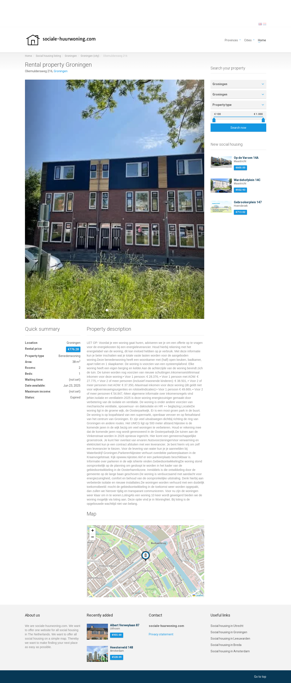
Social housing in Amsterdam (230, 651)
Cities (248, 40)
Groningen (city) (90, 55)
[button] (38, 199)
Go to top (260, 676)
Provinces (231, 40)
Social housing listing (48, 55)
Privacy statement (161, 634)
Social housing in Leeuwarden (230, 638)
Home (262, 40)
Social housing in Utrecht (227, 626)
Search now (238, 127)
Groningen (71, 55)
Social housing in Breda (226, 645)
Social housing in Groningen (229, 632)
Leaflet (198, 595)
